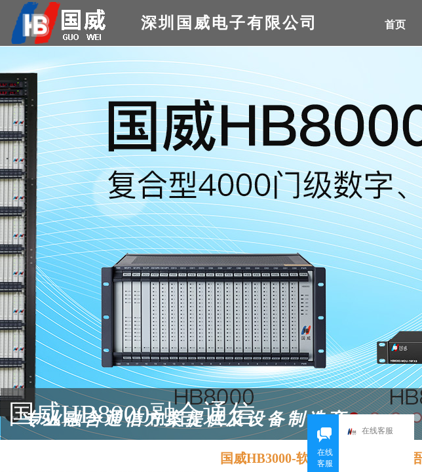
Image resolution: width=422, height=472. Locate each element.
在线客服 (373, 431)
